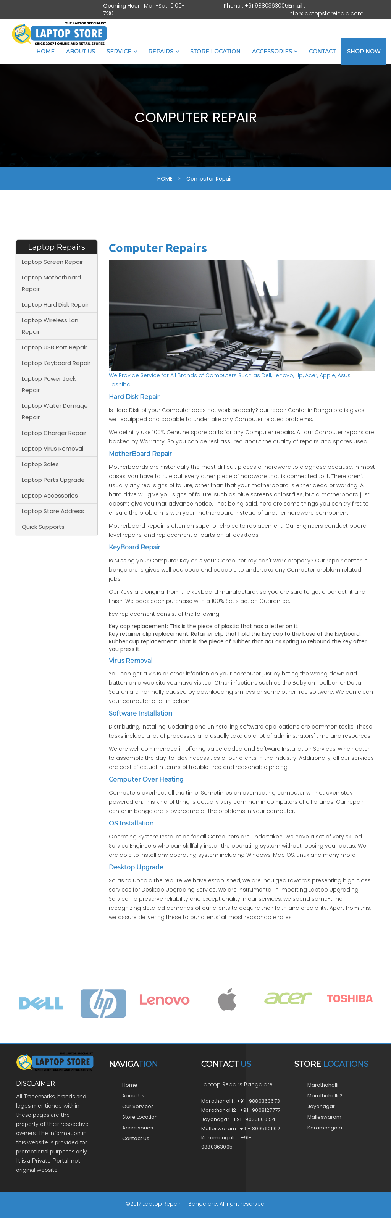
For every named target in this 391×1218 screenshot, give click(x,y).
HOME (165, 179)
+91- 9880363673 (258, 1101)
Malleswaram (324, 1117)
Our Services (138, 1106)
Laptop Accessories (50, 495)
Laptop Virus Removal (52, 448)
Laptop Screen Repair (52, 262)
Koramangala (324, 1127)
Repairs (160, 51)
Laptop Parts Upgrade (53, 480)
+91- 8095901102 (260, 1128)
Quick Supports (43, 527)
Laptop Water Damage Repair (55, 411)
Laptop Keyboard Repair (56, 363)
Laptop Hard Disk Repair (55, 304)
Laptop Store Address (53, 511)
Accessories (272, 51)
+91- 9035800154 (254, 1119)
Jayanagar (321, 1106)
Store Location (215, 51)
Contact (322, 51)
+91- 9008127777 (260, 1110)
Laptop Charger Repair (54, 433)
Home (45, 51)
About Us (80, 51)
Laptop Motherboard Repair (51, 283)
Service (119, 51)
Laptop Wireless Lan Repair (50, 326)
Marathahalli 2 (325, 1095)
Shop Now (364, 51)
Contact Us (135, 1138)
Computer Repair (209, 179)
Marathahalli (322, 1085)
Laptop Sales (40, 464)
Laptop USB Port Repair (54, 347)
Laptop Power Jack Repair (49, 384)
